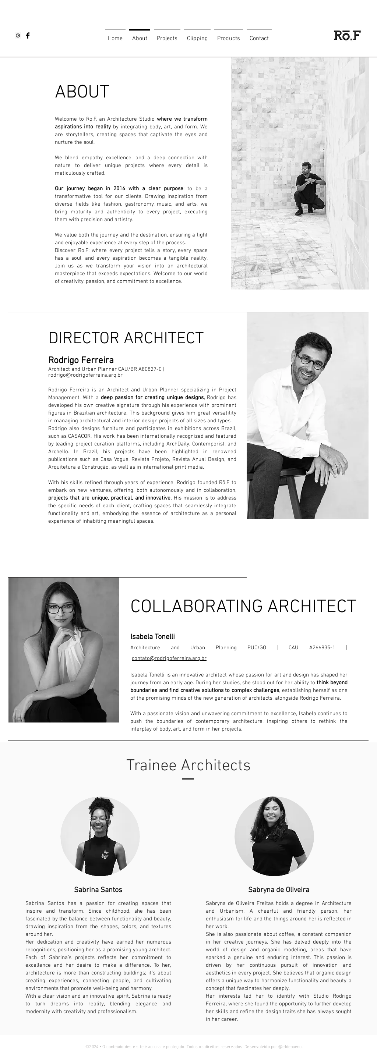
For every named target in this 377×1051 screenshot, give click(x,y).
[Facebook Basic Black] (28, 35)
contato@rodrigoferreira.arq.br (169, 658)
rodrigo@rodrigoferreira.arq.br (85, 375)
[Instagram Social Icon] (18, 35)
